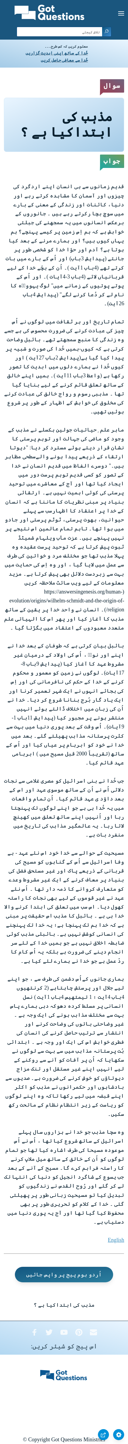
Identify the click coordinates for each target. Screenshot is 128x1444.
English (116, 1240)
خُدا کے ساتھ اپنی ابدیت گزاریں (57, 53)
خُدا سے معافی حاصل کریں (64, 60)
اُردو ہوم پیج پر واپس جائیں (64, 1275)
